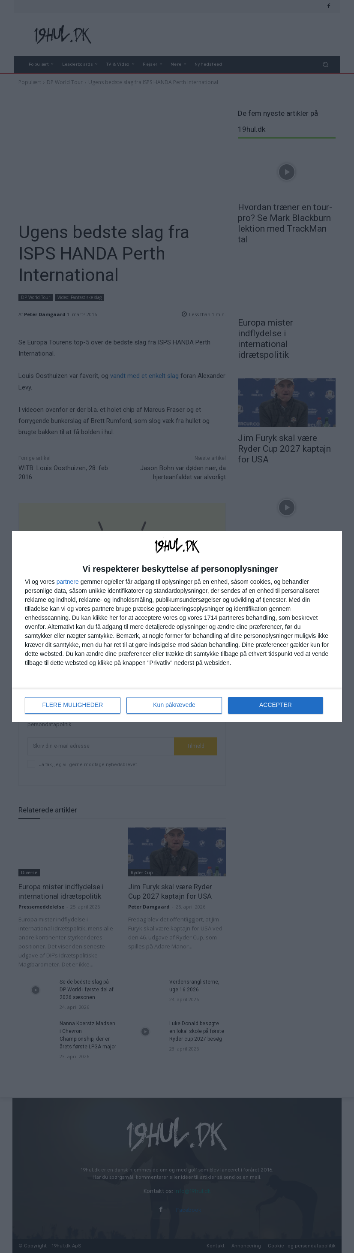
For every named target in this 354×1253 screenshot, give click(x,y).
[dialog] (177, 626)
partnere (68, 582)
